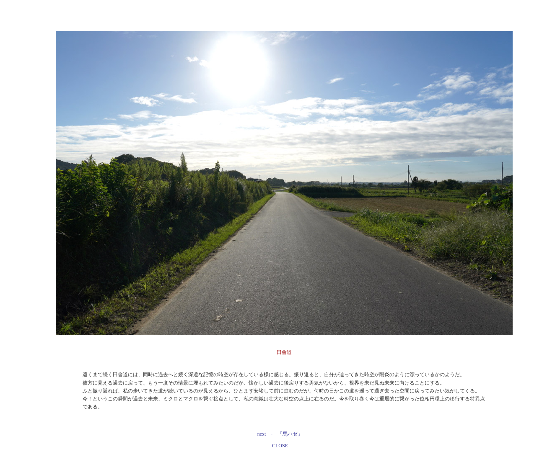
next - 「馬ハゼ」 (280, 434)
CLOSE (280, 446)
